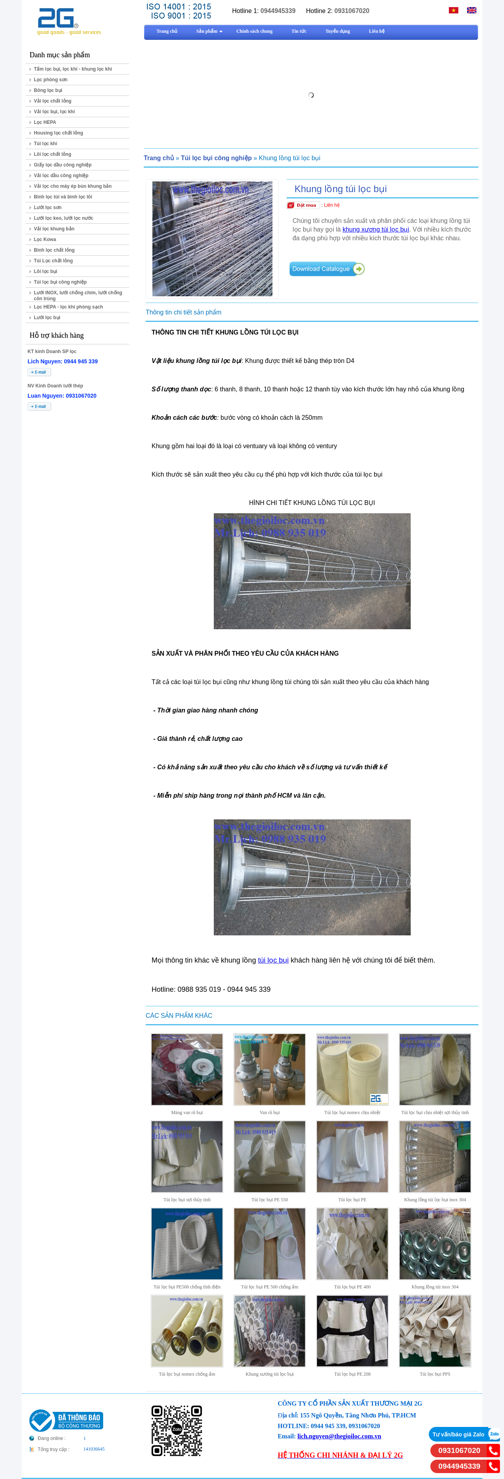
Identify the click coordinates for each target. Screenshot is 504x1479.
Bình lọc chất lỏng (54, 250)
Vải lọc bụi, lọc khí (54, 111)
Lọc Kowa (45, 239)
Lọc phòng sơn (50, 79)
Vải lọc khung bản (54, 229)
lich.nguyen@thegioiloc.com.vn (339, 1436)
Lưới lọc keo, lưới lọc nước (63, 218)
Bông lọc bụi (48, 90)
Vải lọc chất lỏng (52, 101)
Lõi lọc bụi (45, 271)
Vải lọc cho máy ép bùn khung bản (73, 186)
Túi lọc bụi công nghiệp (60, 282)
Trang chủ (159, 158)
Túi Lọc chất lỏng (53, 261)
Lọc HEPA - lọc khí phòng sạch (68, 307)
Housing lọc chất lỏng (58, 133)
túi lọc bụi (273, 960)
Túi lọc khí (45, 143)
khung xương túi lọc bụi (376, 229)
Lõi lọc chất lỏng (52, 154)
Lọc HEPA (45, 122)
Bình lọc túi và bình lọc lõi (63, 197)
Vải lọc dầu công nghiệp (61, 175)
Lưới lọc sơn (47, 207)
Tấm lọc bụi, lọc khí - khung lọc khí (73, 69)
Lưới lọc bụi (47, 317)
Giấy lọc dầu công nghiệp (63, 165)
